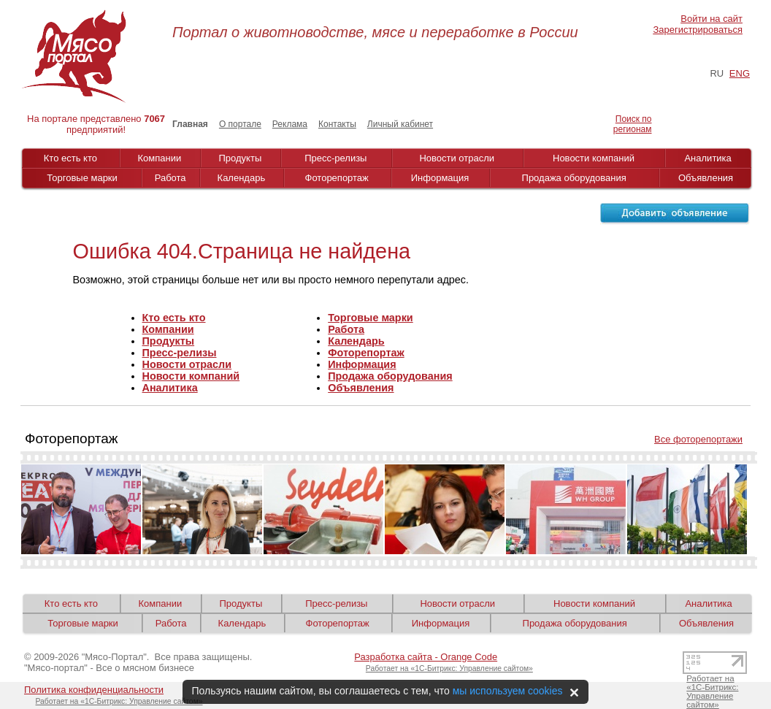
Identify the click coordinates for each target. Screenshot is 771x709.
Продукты (240, 158)
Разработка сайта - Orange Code (425, 656)
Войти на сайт (711, 18)
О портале (240, 124)
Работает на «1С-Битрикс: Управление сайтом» (449, 668)
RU (717, 73)
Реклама (289, 124)
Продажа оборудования (574, 177)
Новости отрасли (456, 158)
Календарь (242, 177)
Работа (170, 177)
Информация (440, 177)
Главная (190, 124)
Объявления (705, 177)
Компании (160, 158)
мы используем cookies (508, 691)
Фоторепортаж (337, 177)
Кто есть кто (70, 158)
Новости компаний (593, 158)
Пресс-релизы (335, 158)
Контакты (337, 124)
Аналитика (707, 158)
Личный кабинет (400, 124)
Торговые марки (82, 177)
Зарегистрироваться (698, 29)
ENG (739, 73)
